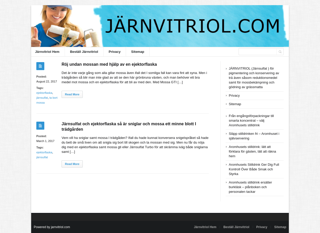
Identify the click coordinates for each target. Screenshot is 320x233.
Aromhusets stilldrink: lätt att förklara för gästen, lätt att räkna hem (252, 151)
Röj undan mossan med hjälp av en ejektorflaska (109, 64)
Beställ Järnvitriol (84, 52)
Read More (72, 94)
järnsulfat (42, 97)
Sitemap (137, 52)
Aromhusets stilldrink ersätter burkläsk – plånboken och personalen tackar (250, 187)
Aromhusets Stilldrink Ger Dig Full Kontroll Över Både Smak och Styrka (254, 169)
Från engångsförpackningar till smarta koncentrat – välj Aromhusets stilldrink (251, 120)
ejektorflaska (44, 92)
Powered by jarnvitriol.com (52, 227)
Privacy (115, 52)
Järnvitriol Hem (47, 52)
